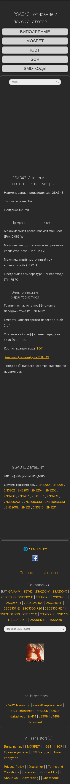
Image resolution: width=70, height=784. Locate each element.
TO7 (39, 348)
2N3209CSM (33, 502)
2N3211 (51, 507)
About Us (11, 778)
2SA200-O (60, 591)
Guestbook (51, 778)
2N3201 (58, 485)
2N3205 (51, 490)
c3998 (43, 716)
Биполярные (35, 31)
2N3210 (38, 507)
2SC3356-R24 (55, 608)
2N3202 (10, 490)
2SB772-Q (30, 614)
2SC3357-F (54, 603)
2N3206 (10, 496)
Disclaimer (36, 766)
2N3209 (53, 496)
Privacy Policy (14, 766)
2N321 (26, 507)
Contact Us (48, 772)
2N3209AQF (13, 502)
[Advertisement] (35, 132)
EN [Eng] (33, 549)
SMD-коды (35, 68)
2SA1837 (38, 496)
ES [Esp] (39, 549)
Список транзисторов (39, 572)
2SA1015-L (20, 620)
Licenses (30, 772)
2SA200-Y (43, 591)
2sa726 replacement (47, 705)
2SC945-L (60, 597)
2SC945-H (14, 603)
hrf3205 (42, 711)
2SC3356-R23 (10, 614)
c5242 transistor (18, 705)
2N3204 (37, 490)
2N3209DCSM (55, 502)
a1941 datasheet (22, 711)
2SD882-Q (9, 597)
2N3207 (24, 496)
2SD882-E (43, 597)
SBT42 (28, 591)
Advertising (30, 778)
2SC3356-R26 (33, 608)
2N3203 (24, 490)
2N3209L (13, 507)
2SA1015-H (38, 620)
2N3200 (45, 485)
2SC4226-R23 (34, 603)
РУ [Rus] (45, 549)
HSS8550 (55, 620)
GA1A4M (14, 591)
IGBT (35, 50)
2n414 (32, 716)
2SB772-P (47, 614)
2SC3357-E (12, 608)
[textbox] (35, 82)
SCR (35, 59)
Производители (16, 752)
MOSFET (35, 40)
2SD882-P (26, 597)
